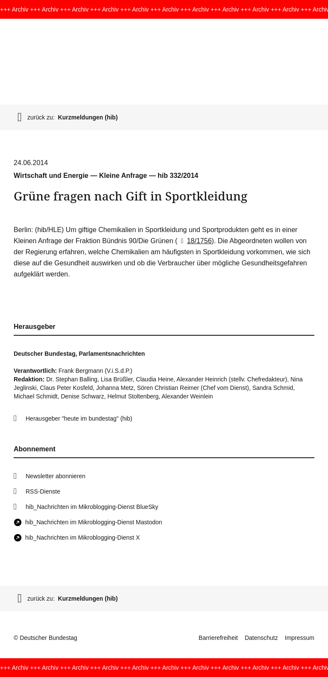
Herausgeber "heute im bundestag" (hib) (79, 418)
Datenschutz (261, 637)
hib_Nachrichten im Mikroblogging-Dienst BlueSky (92, 506)
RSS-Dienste (43, 491)
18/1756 (194, 240)
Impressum (299, 637)
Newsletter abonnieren (55, 476)
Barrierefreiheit (218, 637)
